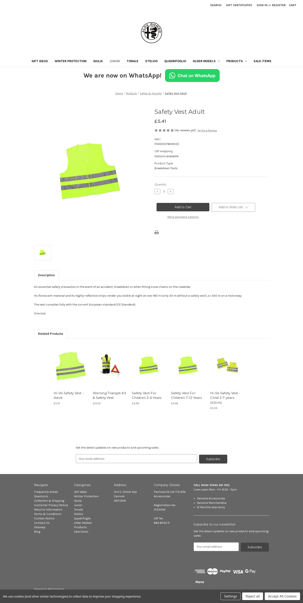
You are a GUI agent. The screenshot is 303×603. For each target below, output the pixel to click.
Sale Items (262, 61)
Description (46, 275)
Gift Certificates (239, 5)
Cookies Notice (44, 518)
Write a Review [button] (207, 130)
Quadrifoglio (175, 61)
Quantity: (160, 184)
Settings (230, 596)
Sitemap (39, 527)
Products (236, 61)
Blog (37, 531)
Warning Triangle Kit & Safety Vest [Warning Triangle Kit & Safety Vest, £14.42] (109, 395)
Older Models (206, 61)
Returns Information (48, 509)
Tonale (132, 61)
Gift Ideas (40, 61)
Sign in (262, 5)
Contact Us (42, 522)
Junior (114, 61)
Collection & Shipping (49, 500)
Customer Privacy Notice (51, 505)
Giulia (98, 61)
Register (279, 5)
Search (215, 5)
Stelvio (151, 61)
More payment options (183, 217)
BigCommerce (56, 588)
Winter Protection (70, 61)
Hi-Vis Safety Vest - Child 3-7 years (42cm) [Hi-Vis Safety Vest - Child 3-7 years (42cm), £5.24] (225, 398)
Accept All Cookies (282, 596)
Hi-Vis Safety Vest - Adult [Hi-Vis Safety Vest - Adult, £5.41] (69, 395)
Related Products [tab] (50, 334)
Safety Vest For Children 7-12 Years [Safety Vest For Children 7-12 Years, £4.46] (186, 395)
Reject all (253, 596)
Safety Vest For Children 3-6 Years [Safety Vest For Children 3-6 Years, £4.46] (147, 395)
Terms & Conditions (47, 513)
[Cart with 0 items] (293, 5)
